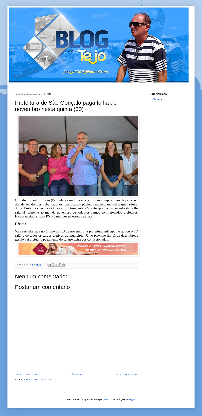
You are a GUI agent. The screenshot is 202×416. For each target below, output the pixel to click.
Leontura (107, 399)
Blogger (131, 399)
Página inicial (77, 374)
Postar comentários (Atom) (37, 379)
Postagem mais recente (28, 374)
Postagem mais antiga (126, 374)
